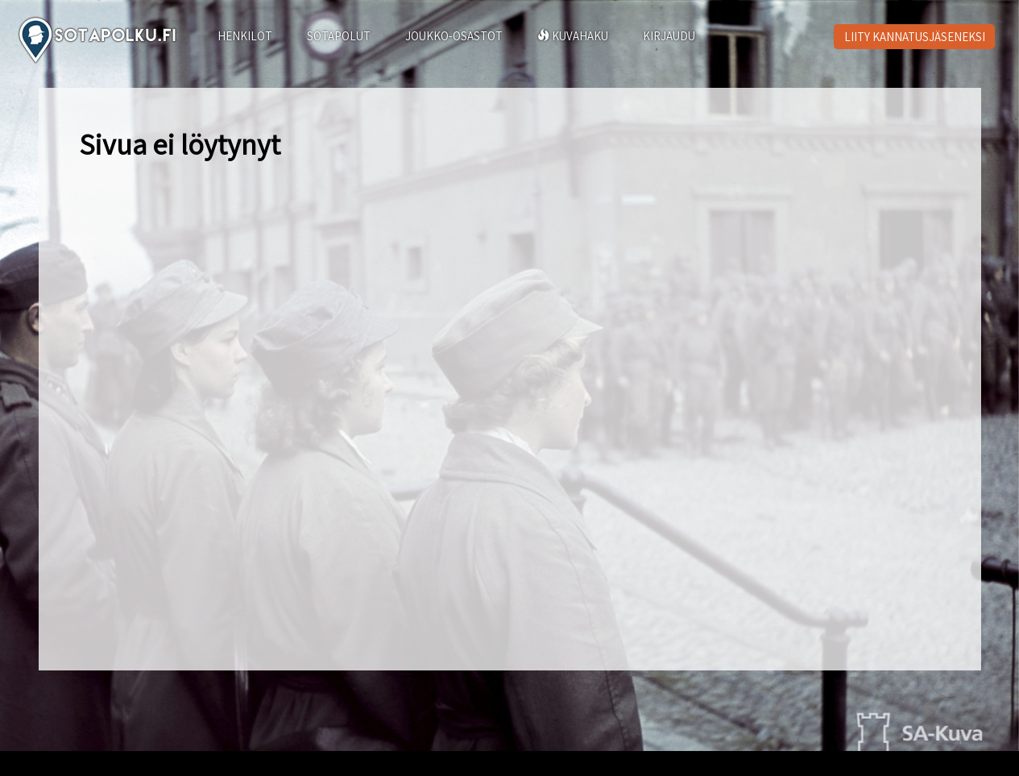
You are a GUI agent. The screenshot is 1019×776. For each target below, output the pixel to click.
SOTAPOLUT (339, 36)
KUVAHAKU (572, 36)
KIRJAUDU (669, 36)
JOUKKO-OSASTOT (454, 36)
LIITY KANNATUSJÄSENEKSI (914, 36)
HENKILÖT (244, 36)
